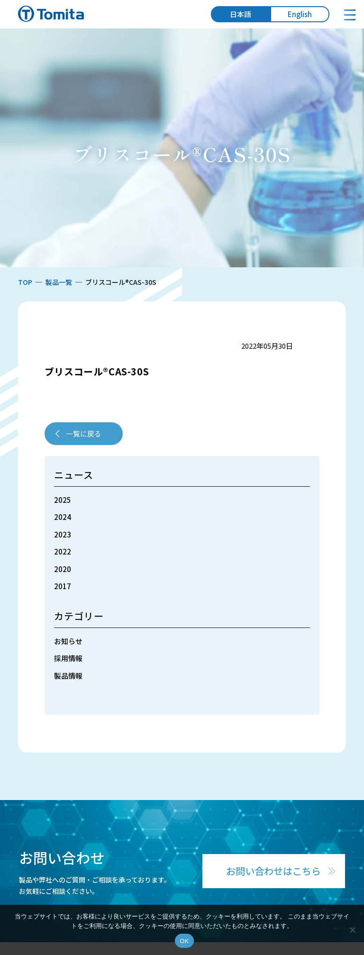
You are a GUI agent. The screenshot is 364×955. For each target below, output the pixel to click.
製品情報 (68, 676)
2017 (62, 586)
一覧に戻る (83, 433)
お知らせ (68, 641)
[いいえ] (352, 930)
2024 (62, 517)
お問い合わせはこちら (273, 871)
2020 (62, 569)
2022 (62, 551)
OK (184, 941)
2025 (62, 500)
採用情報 (68, 658)
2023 (62, 534)
